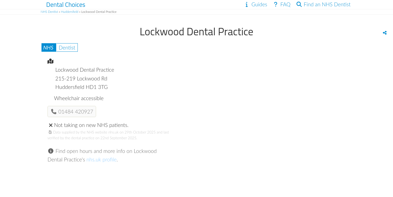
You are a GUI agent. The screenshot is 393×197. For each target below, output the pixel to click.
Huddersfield (69, 11)
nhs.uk (113, 132)
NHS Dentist (49, 11)
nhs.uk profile (102, 159)
